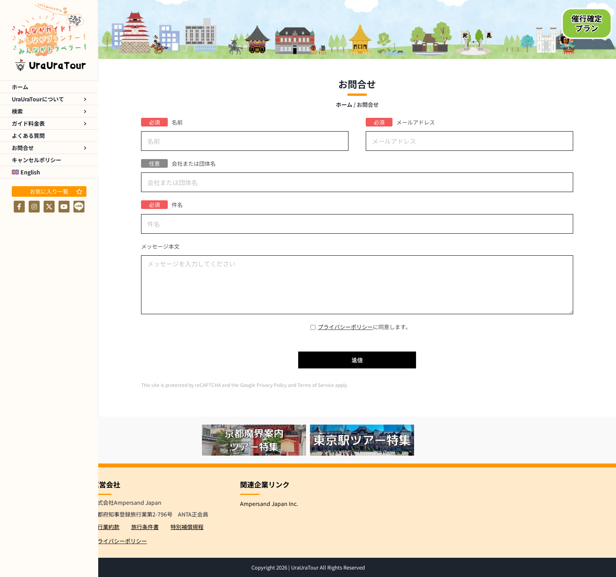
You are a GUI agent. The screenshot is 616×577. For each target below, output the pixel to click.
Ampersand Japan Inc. (269, 503)
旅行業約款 (105, 527)
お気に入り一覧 (56, 191)
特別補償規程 (187, 527)
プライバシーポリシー (345, 327)
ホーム (344, 104)
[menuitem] (49, 172)
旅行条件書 (145, 527)
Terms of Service (315, 384)
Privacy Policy (271, 384)
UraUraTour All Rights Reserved (328, 567)
